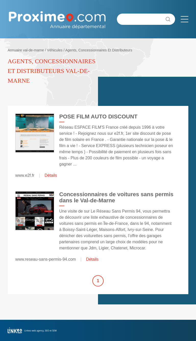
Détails (50, 175)
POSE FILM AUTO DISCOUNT (98, 116)
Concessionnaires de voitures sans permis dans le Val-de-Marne (116, 197)
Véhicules (55, 50)
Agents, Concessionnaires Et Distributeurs (98, 50)
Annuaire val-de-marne (26, 50)
